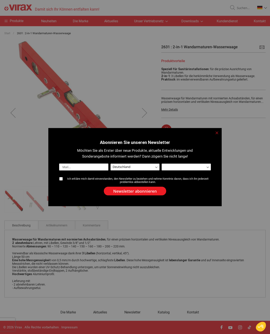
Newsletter (132, 312)
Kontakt (260, 21)
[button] (262, 7)
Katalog (164, 312)
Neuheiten (49, 21)
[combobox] (244, 8)
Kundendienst (227, 21)
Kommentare (91, 225)
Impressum (69, 327)
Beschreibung (21, 225)
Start (7, 33)
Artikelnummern (56, 225)
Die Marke (80, 21)
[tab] (21, 225)
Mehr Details (169, 109)
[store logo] (51, 7)
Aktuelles (111, 21)
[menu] (135, 21)
